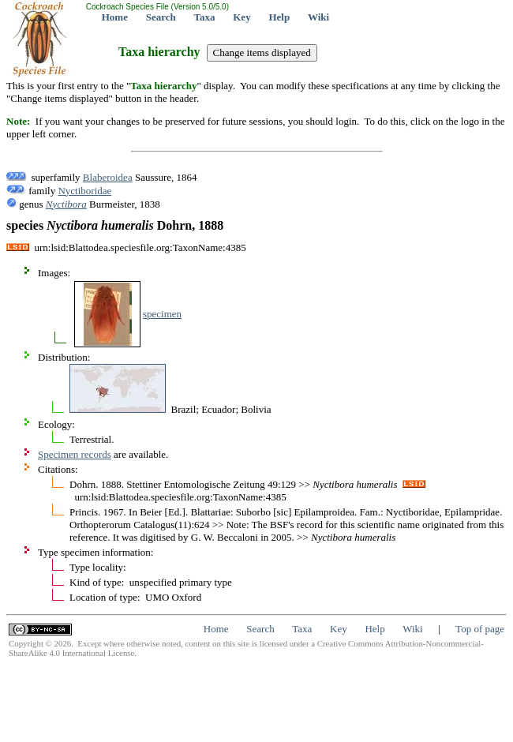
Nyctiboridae (84, 191)
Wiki (318, 17)
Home (115, 17)
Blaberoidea (108, 177)
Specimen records (74, 454)
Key (241, 17)
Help (279, 17)
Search (161, 17)
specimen (162, 314)
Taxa (204, 17)
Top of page (479, 629)
